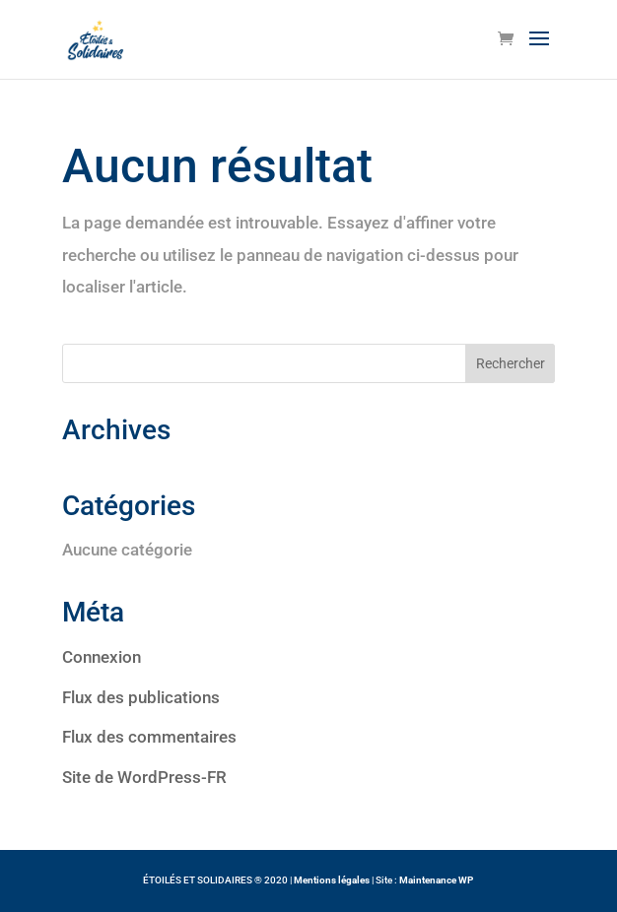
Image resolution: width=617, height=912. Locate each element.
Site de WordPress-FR (144, 777)
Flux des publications (141, 697)
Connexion (101, 657)
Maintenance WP (436, 880)
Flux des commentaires (149, 737)
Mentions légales (332, 880)
